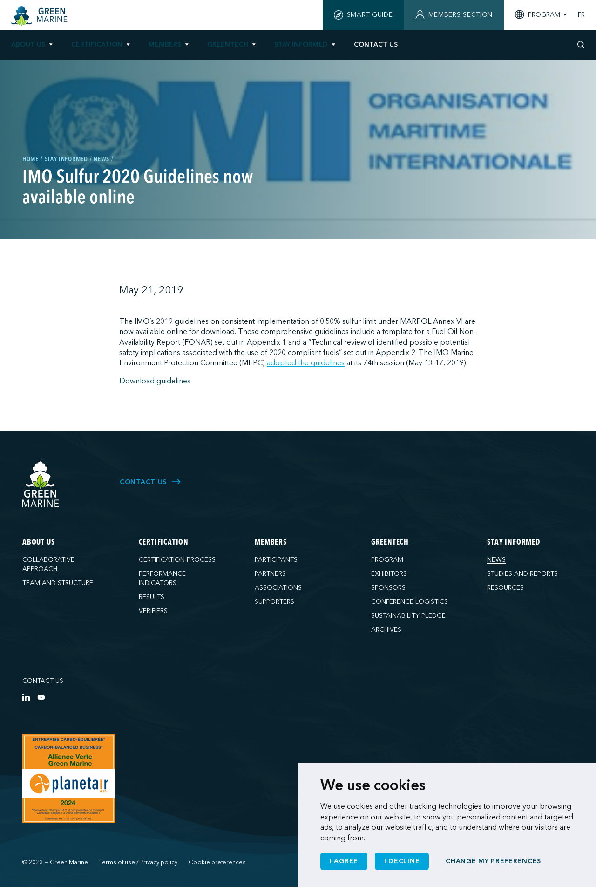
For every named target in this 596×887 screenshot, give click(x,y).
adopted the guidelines (306, 363)
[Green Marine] (41, 484)
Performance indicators (162, 578)
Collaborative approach (48, 564)
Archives (386, 629)
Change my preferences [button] (493, 861)
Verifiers (153, 611)
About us (28, 44)
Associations (278, 587)
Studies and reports (522, 573)
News (496, 559)
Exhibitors (389, 573)
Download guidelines (154, 381)
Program (387, 559)
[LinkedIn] (26, 697)
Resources (505, 587)
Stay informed (301, 44)
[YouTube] (41, 697)
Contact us (42, 680)
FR (581, 15)
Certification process (177, 559)
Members (165, 44)
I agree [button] (344, 861)
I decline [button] (402, 861)
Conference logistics (409, 601)
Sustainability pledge (408, 615)
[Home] (40, 16)
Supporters (274, 601)
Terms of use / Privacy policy (138, 862)
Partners (270, 573)
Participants (276, 559)
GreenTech (227, 44)
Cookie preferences (217, 862)
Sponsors (388, 587)
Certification (96, 44)
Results (151, 597)
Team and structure (57, 583)
